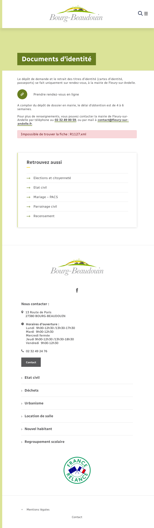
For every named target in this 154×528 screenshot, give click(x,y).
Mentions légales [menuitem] (38, 509)
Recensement (41, 216)
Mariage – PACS (42, 197)
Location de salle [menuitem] (37, 416)
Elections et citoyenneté (49, 178)
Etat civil (37, 187)
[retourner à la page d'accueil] (76, 14)
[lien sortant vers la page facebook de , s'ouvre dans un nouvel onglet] (77, 290)
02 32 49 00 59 (65, 120)
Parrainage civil (42, 207)
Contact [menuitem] (77, 517)
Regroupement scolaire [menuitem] (42, 442)
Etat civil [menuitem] (30, 377)
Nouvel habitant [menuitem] (36, 429)
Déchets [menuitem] (30, 390)
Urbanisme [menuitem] (32, 403)
